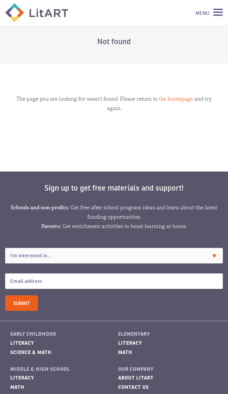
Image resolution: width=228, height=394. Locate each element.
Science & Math (31, 352)
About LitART (136, 378)
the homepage (176, 98)
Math (125, 352)
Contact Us (133, 387)
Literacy (22, 343)
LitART (36, 12)
